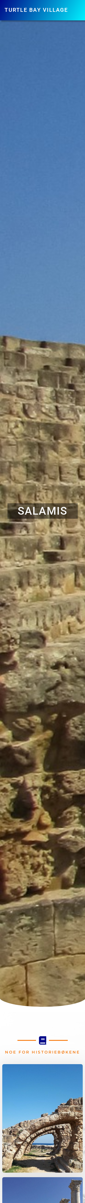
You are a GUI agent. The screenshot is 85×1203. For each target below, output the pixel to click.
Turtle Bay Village (36, 10)
